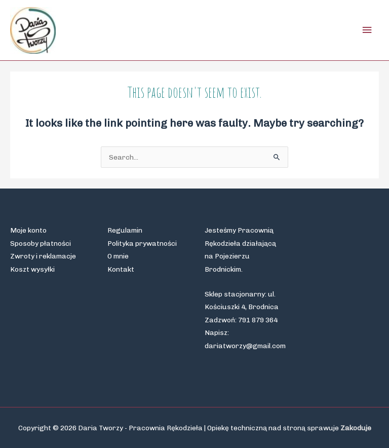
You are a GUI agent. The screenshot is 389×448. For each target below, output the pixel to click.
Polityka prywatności (142, 243)
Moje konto (28, 230)
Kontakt (120, 269)
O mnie (118, 256)
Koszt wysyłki (32, 269)
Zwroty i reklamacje (43, 256)
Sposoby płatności (40, 243)
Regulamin (124, 230)
